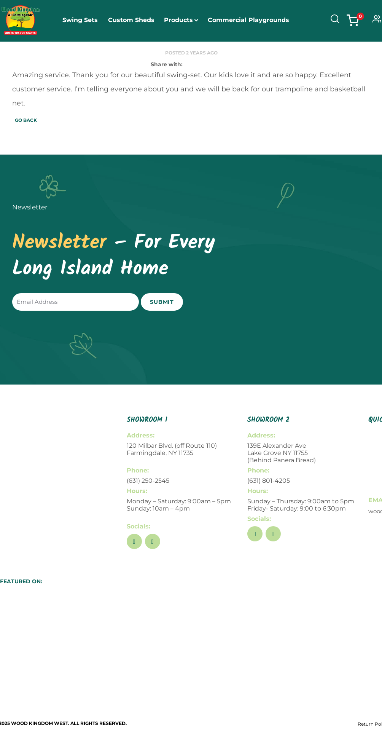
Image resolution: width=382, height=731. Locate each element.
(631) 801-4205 (268, 480)
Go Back (26, 120)
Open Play (159, 58)
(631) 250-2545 (148, 480)
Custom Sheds (131, 20)
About (195, 58)
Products (178, 20)
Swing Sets (80, 20)
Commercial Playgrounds (248, 20)
